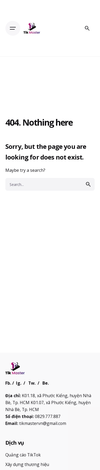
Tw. (31, 383)
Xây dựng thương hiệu (27, 464)
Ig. (18, 383)
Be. (45, 383)
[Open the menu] (12, 28)
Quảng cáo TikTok (23, 455)
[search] (88, 184)
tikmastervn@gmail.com (42, 423)
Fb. (8, 383)
